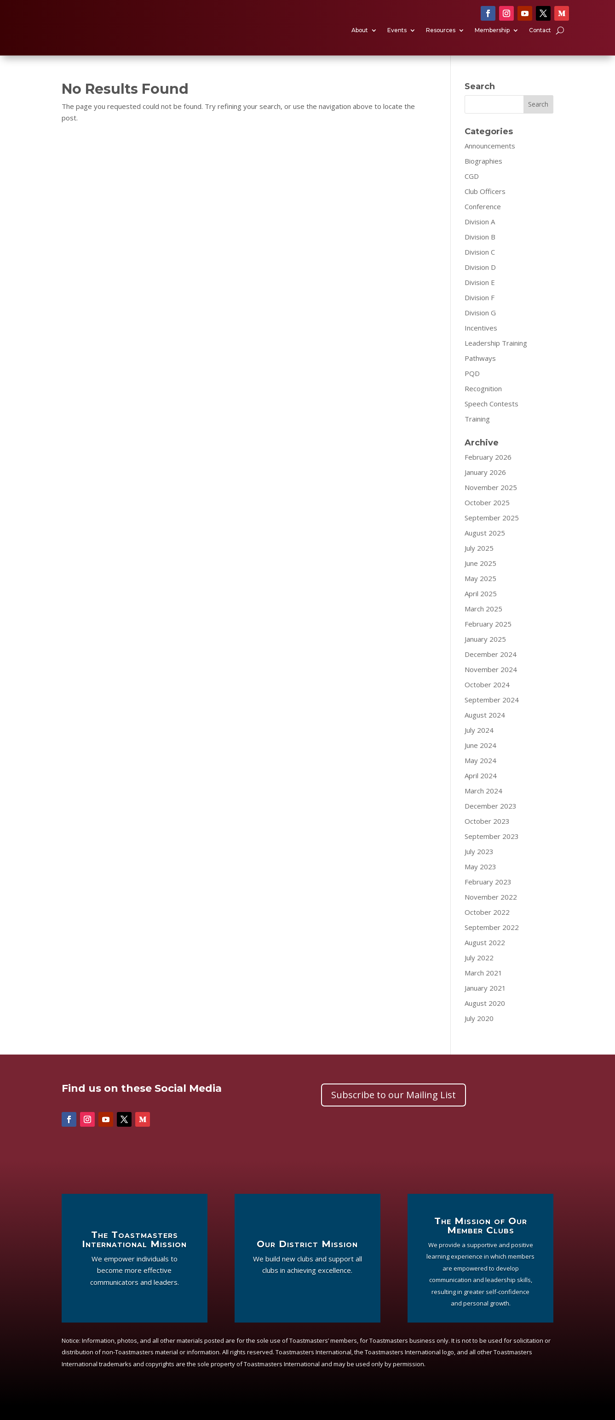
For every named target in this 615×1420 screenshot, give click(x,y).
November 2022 (491, 910)
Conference (483, 219)
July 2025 (479, 561)
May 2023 (480, 879)
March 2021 (483, 986)
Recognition (483, 401)
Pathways (480, 371)
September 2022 (492, 940)
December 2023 (491, 819)
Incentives (481, 341)
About (359, 37)
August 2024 (485, 728)
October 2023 (487, 834)
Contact (540, 37)
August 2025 (485, 546)
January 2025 (485, 652)
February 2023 (488, 895)
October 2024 (487, 697)
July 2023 (479, 864)
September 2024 (492, 713)
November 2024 (491, 682)
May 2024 (480, 773)
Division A (480, 235)
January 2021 (485, 1001)
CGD (472, 189)
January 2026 (485, 485)
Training (477, 432)
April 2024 (481, 788)
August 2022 (485, 955)
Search (538, 118)
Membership (492, 37)
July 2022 (479, 970)
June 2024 (480, 758)
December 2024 (491, 667)
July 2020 (479, 1031)
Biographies (483, 174)
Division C (480, 265)
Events (397, 37)
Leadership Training (496, 356)
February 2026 (488, 470)
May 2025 (480, 591)
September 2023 (492, 849)
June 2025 (480, 576)
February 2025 (488, 637)
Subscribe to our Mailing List (393, 1108)
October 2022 (487, 925)
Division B (480, 250)
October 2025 (487, 515)
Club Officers (485, 204)
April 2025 (481, 606)
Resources (440, 37)
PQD (472, 386)
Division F (479, 310)
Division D (480, 280)
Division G (480, 326)
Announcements (490, 159)
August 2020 (485, 1016)
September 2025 (492, 531)
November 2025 (491, 500)
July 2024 (479, 743)
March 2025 (483, 622)
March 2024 (483, 804)
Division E (480, 295)
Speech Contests (491, 417)
